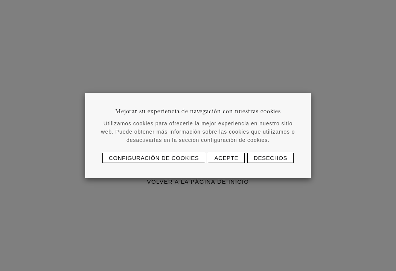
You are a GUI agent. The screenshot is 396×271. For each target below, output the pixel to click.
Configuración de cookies (154, 158)
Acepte (226, 158)
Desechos (270, 158)
